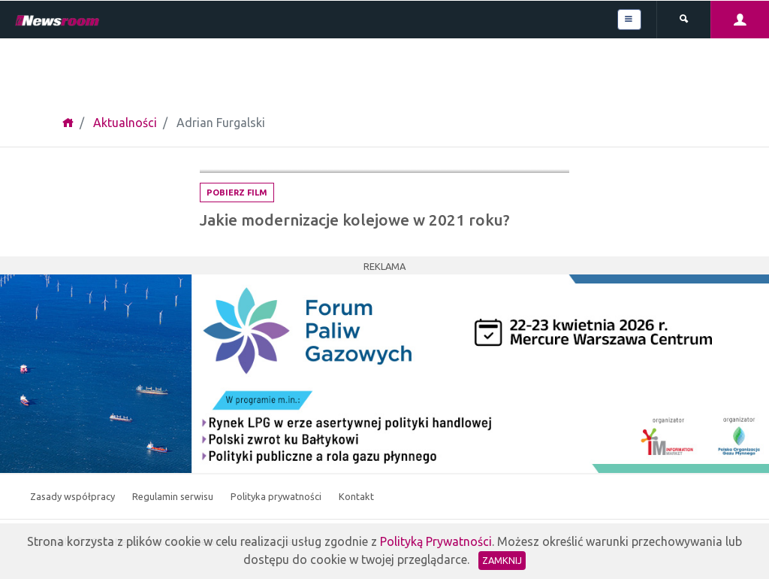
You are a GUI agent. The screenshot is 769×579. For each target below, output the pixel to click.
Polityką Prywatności (436, 541)
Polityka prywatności (277, 496)
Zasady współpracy (73, 496)
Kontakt (356, 496)
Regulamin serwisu (174, 496)
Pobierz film (237, 192)
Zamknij (502, 560)
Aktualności (125, 122)
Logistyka (533, 157)
